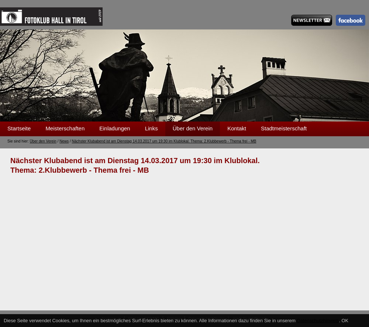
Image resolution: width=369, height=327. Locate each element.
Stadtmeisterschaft (284, 128)
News (64, 141)
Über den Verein (193, 128)
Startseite (19, 128)
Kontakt (236, 128)
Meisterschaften (65, 128)
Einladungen (114, 128)
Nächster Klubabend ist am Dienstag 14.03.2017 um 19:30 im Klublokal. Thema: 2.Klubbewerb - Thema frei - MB (164, 141)
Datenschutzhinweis (318, 320)
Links (151, 128)
